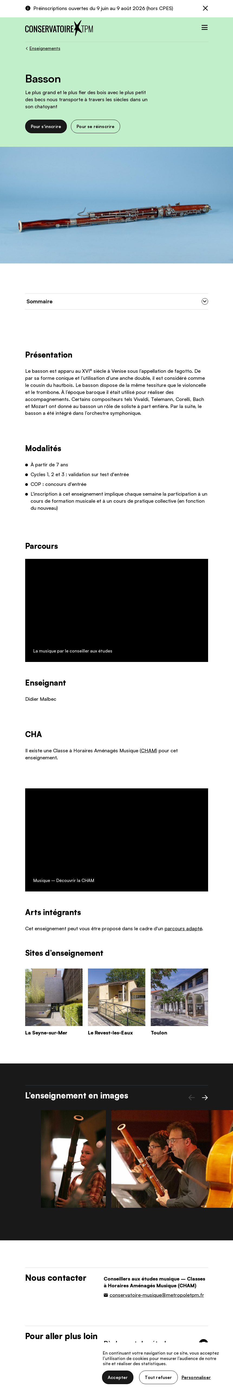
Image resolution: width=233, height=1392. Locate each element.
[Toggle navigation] (203, 26)
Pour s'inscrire (46, 126)
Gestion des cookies (91, 1374)
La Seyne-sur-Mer (46, 818)
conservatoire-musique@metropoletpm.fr (157, 1071)
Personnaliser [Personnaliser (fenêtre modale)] (196, 1377)
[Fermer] (205, 9)
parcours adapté (183, 714)
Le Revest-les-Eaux (110, 818)
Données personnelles (44, 1374)
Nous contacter (102, 1330)
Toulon (159, 818)
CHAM (148, 639)
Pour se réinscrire (95, 126)
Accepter (118, 1377)
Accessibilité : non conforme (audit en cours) (64, 1383)
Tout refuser (158, 1377)
